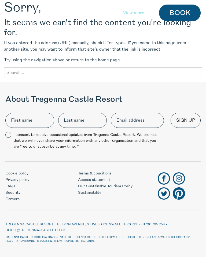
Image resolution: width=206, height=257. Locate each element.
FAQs (10, 186)
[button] (139, 13)
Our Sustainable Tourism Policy (105, 186)
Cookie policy (16, 173)
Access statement (94, 179)
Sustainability (89, 192)
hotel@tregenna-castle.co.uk (35, 230)
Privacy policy (17, 179)
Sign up (185, 120)
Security (12, 192)
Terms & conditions (95, 173)
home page (109, 60)
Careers (12, 199)
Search (196, 72)
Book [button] (179, 13)
